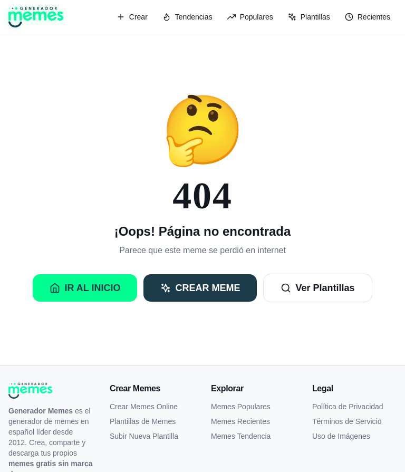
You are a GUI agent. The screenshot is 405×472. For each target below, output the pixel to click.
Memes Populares (241, 406)
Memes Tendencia (241, 436)
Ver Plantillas (317, 288)
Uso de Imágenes (341, 436)
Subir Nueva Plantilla (144, 436)
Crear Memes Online (144, 406)
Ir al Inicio (85, 288)
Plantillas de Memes (143, 421)
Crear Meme (200, 288)
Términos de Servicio (347, 421)
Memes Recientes (240, 421)
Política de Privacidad (347, 406)
